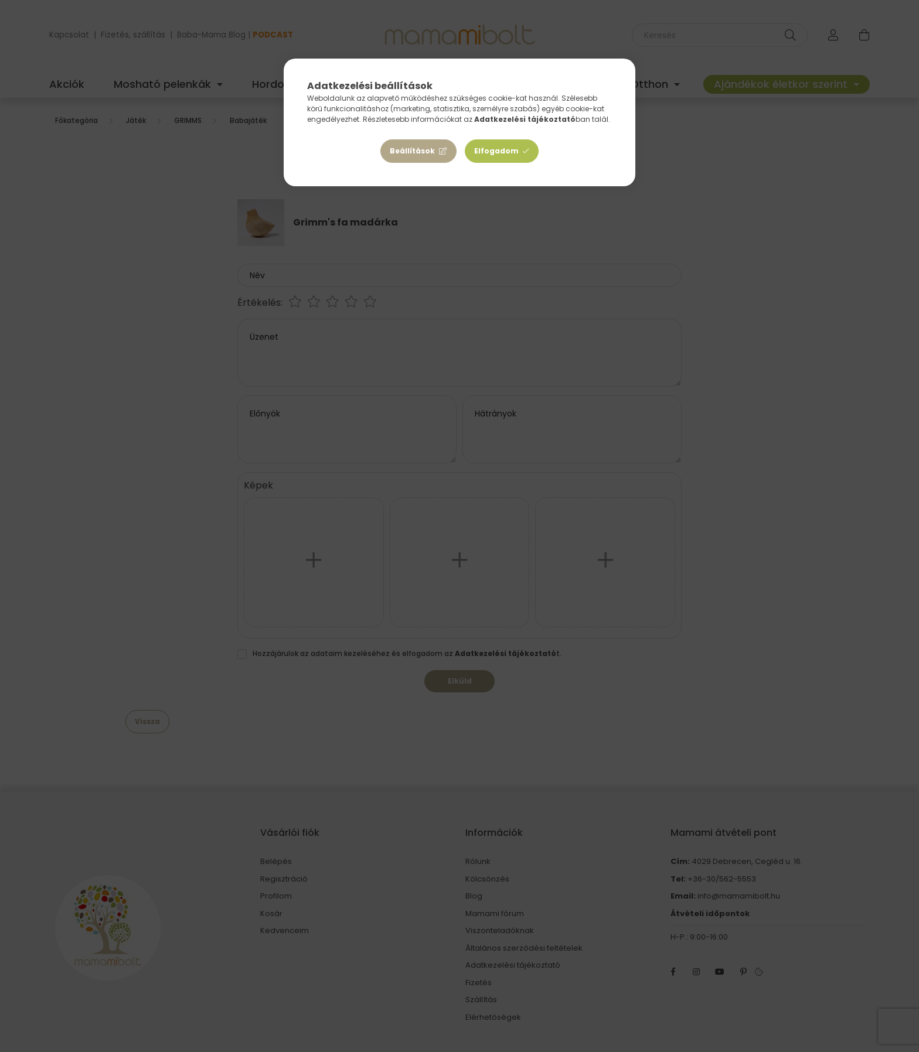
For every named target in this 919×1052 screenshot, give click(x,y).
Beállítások (412, 151)
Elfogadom (496, 151)
